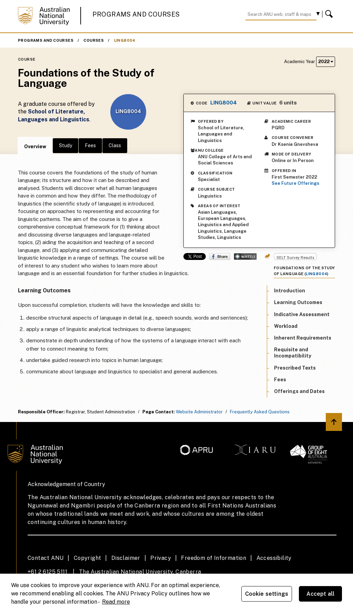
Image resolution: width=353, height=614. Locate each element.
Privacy (160, 558)
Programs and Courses (136, 14)
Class (115, 145)
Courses (93, 40)
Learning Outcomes (298, 302)
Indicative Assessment (302, 314)
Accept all (320, 594)
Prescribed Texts (295, 368)
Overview (35, 146)
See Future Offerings (295, 183)
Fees (90, 145)
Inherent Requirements (302, 338)
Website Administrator (199, 411)
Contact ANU (45, 558)
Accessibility (274, 558)
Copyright (87, 558)
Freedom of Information (213, 558)
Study (65, 145)
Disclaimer (125, 558)
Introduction (289, 290)
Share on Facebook (219, 256)
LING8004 (124, 40)
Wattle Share (245, 256)
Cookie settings (266, 594)
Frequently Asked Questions (260, 411)
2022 (325, 61)
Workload (285, 326)
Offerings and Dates (299, 391)
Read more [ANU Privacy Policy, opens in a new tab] (116, 601)
